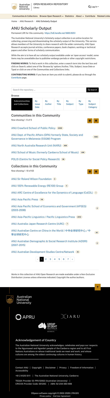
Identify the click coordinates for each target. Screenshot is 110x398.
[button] (89, 6)
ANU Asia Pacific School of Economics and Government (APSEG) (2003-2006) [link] (48, 208)
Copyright (37, 367)
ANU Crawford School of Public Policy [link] (33, 128)
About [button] (79, 16)
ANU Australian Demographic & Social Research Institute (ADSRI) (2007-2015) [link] (49, 243)
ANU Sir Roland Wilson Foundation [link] (31, 179)
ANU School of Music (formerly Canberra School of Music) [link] (45, 152)
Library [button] (36, 8)
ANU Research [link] (26, 21)
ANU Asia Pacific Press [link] (24, 199)
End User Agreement (61, 396)
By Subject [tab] (69, 102)
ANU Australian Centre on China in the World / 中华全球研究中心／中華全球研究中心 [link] (51, 232)
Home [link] (14, 21)
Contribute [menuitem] (90, 16)
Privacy (63, 367)
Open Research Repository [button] (50, 4)
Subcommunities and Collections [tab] (22, 102)
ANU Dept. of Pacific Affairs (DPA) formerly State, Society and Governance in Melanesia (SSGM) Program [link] (47, 136)
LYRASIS (74, 393)
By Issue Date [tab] (37, 104)
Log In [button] (94, 7)
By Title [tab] (59, 102)
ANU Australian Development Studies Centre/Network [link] (42, 251)
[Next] (72, 259)
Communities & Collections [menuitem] (25, 16)
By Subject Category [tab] (92, 104)
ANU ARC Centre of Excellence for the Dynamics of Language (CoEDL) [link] (52, 192)
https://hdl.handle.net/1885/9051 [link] (60, 33)
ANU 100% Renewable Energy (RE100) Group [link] (37, 185)
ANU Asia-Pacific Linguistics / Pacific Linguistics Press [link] (43, 216)
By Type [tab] (81, 102)
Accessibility (21, 371)
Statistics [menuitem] (69, 16)
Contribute (16, 77)
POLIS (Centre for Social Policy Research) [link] (35, 159)
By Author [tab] (48, 102)
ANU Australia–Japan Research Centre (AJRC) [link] (37, 223)
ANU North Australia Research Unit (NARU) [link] (36, 145)
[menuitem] (51, 16)
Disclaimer (50, 367)
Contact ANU (21, 367)
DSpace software (39, 393)
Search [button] (92, 90)
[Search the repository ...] (48, 89)
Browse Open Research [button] (50, 16)
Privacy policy (45, 396)
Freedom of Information (81, 367)
